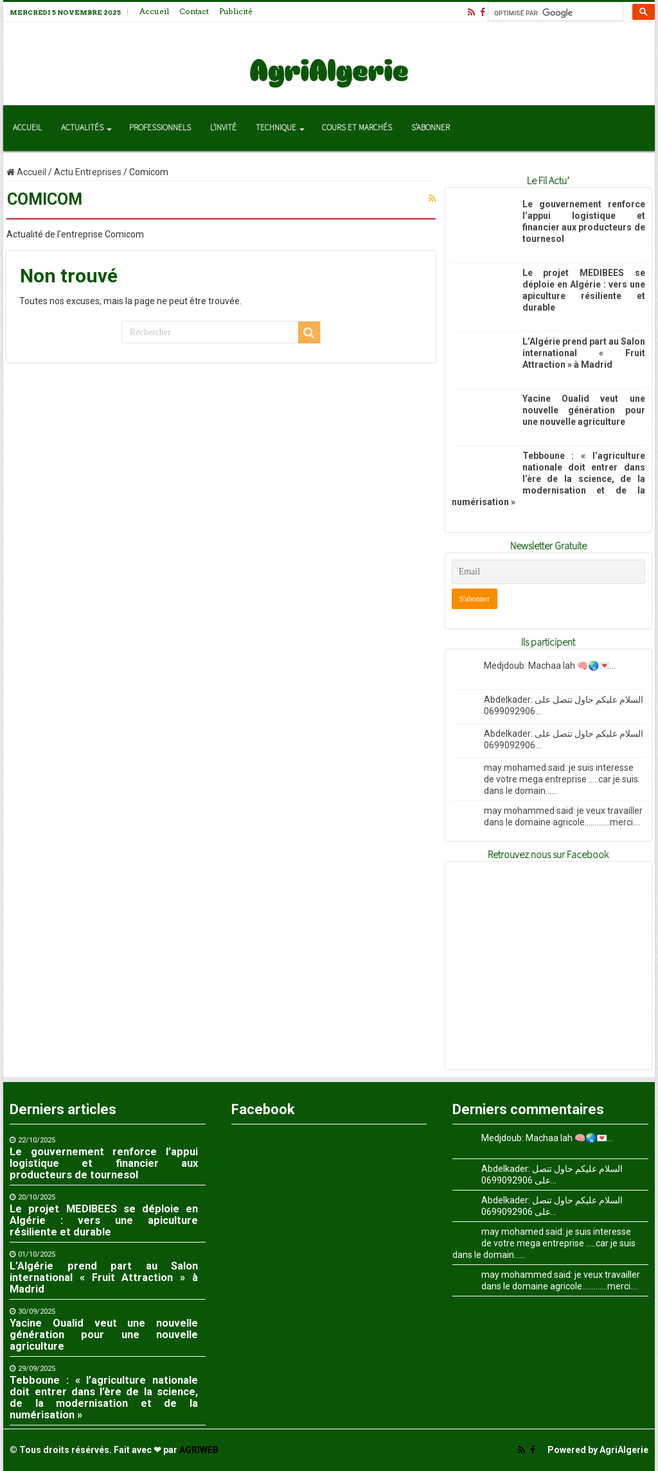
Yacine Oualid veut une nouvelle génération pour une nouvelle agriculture (583, 410)
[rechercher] (554, 13)
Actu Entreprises (87, 172)
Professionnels (160, 127)
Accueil (154, 11)
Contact (194, 11)
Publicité (236, 11)
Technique (276, 127)
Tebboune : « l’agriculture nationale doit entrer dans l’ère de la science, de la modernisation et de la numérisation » (548, 479)
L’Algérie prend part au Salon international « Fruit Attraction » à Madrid (583, 353)
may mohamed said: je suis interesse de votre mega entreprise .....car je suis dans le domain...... (561, 779)
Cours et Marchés (357, 127)
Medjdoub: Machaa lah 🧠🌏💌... (550, 665)
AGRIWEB (198, 1450)
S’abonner (430, 127)
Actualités (82, 127)
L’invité (223, 127)
